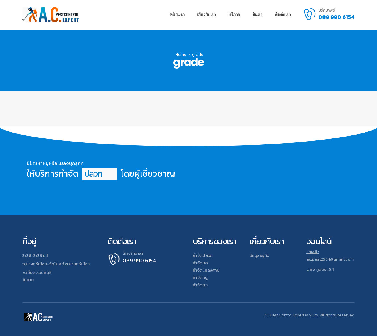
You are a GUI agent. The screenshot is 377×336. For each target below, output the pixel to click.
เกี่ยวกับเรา (206, 15)
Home (181, 54)
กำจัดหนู (200, 277)
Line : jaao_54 (320, 269)
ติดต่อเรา (283, 15)
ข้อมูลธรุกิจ (259, 255)
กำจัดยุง (200, 285)
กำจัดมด (200, 262)
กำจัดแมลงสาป (206, 270)
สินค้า (257, 15)
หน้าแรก (177, 15)
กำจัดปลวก (203, 255)
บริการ (234, 15)
